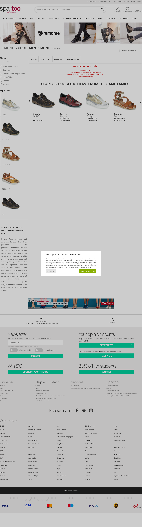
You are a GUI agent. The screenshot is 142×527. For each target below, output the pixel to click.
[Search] (102, 10)
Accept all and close (88, 271)
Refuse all (50, 271)
